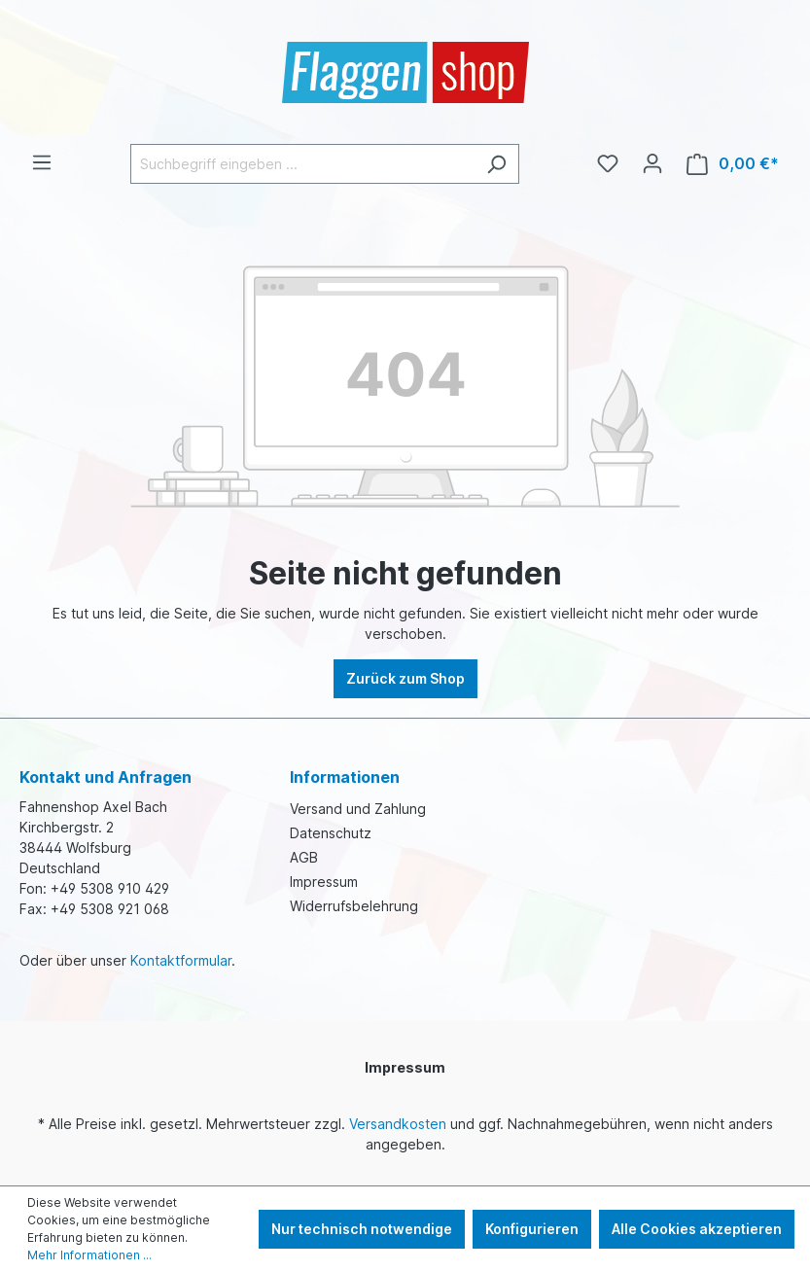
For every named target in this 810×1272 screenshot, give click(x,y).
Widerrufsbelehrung (354, 906)
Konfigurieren (532, 1228)
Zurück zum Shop (405, 678)
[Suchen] (496, 164)
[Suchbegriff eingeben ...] (302, 164)
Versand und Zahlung (358, 808)
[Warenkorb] (733, 164)
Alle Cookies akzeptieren (697, 1228)
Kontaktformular (180, 960)
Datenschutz (330, 833)
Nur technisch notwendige (361, 1228)
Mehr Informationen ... (89, 1255)
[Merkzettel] (607, 163)
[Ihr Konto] (652, 163)
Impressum (324, 881)
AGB (304, 857)
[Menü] (41, 162)
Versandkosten (397, 1123)
